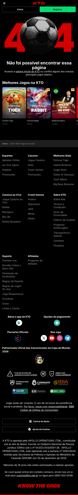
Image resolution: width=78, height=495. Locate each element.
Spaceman (34, 204)
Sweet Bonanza (62, 165)
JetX (30, 209)
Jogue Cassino (36, 160)
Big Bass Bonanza (64, 184)
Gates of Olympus (64, 174)
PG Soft (4, 124)
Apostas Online (11, 160)
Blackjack (7, 212)
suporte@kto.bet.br (27, 475)
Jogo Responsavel (12, 294)
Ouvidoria (7, 298)
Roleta (5, 207)
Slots (31, 165)
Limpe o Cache (10, 308)
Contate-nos (9, 260)
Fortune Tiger (7, 121)
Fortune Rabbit (33, 121)
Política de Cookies (64, 220)
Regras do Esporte (12, 281)
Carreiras (59, 240)
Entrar (20, 9)
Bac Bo (6, 216)
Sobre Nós (59, 199)
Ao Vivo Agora (10, 165)
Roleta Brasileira (58, 121)
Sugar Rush (60, 169)
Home (5, 144)
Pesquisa (59, 245)
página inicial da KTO (28, 71)
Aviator (32, 199)
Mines (31, 213)
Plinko (31, 218)
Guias (5, 303)
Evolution (55, 124)
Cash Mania (60, 179)
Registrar (57, 9)
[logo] (39, 3)
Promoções (8, 174)
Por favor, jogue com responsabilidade (45, 406)
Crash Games (35, 169)
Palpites (6, 169)
